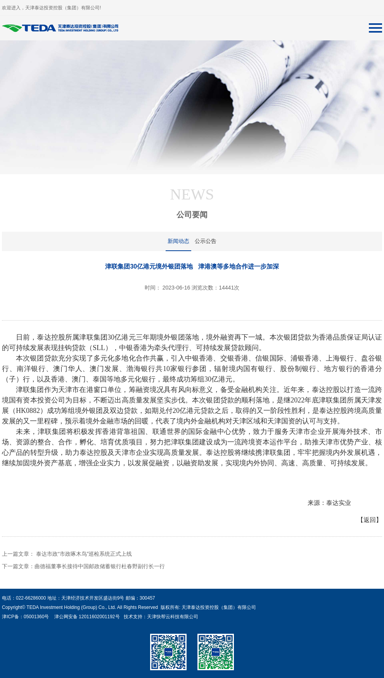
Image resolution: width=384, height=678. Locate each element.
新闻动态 (178, 241)
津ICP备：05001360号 (25, 616)
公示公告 (205, 241)
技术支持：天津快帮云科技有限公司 (160, 616)
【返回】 (369, 520)
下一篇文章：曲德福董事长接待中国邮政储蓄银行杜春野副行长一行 (83, 566)
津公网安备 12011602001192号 (85, 616)
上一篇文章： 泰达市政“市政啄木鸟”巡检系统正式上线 (67, 554)
